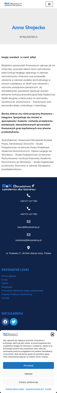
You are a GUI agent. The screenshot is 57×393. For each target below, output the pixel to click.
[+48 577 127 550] (28, 195)
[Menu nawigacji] (49, 4)
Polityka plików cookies (15, 389)
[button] (52, 334)
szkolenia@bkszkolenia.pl (29, 240)
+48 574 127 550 (28, 214)
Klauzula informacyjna (35, 389)
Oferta (5, 283)
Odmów (29, 373)
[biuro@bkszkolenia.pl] (28, 221)
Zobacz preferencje (28, 382)
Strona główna (9, 276)
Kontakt (48, 389)
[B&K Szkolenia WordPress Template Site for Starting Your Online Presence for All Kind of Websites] (13, 4)
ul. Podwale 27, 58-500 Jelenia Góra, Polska (28, 253)
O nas (5, 279)
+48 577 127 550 (28, 201)
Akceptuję (29, 365)
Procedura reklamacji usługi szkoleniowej (22, 290)
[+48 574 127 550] (28, 208)
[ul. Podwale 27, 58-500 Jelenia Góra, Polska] (28, 247)
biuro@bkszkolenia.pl (28, 227)
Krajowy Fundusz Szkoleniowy (17, 294)
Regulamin (7, 287)
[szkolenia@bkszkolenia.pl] (28, 234)
